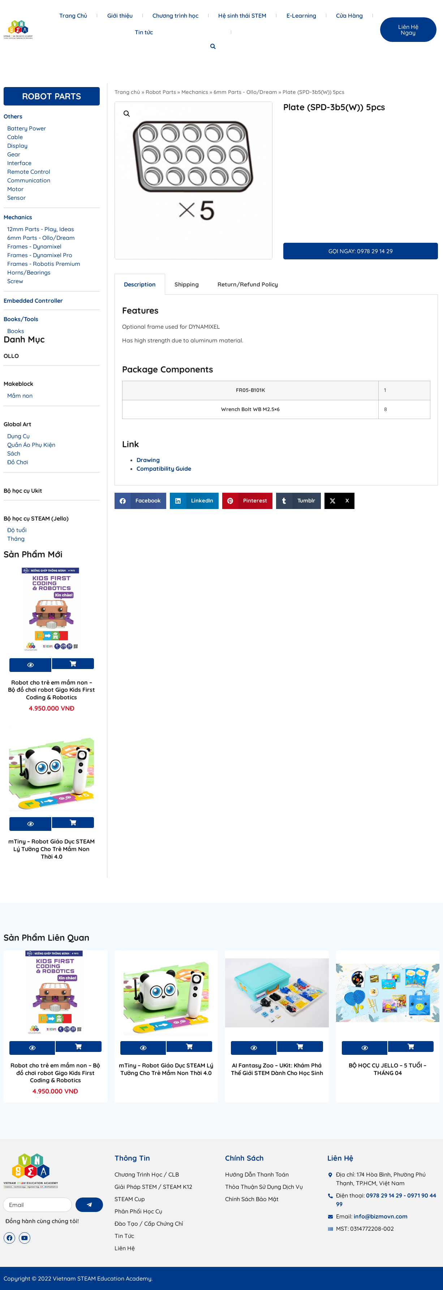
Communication (28, 180)
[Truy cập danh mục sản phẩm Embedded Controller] (52, 303)
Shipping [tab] (187, 284)
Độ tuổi (17, 530)
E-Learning (301, 15)
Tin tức (144, 32)
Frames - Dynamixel (34, 246)
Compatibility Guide (164, 468)
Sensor (16, 197)
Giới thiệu (120, 15)
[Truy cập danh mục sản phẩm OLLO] (52, 358)
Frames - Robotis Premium (43, 263)
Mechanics (194, 92)
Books (15, 331)
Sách (13, 453)
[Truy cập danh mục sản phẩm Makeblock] (52, 386)
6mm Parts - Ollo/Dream (245, 92)
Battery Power (26, 128)
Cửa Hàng (349, 15)
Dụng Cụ (18, 436)
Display (17, 145)
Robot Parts (161, 92)
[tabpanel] (276, 390)
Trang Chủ (73, 15)
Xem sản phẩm (73, 663)
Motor (15, 189)
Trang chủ (127, 92)
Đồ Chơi (17, 462)
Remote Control (28, 171)
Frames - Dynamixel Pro (39, 255)
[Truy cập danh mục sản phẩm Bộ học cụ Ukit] (52, 493)
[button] (213, 46)
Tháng (16, 538)
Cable (15, 137)
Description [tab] (140, 284)
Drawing (148, 459)
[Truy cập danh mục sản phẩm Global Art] (52, 426)
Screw (15, 281)
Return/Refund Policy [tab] (248, 284)
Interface (19, 163)
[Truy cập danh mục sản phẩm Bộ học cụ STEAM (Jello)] (52, 521)
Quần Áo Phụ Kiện (31, 444)
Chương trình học (175, 15)
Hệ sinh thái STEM (242, 15)
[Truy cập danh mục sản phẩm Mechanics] (52, 219)
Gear (13, 154)
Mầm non (20, 395)
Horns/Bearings (29, 272)
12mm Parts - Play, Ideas (40, 229)
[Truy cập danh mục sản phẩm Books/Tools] (52, 321)
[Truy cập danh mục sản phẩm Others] (52, 119)
